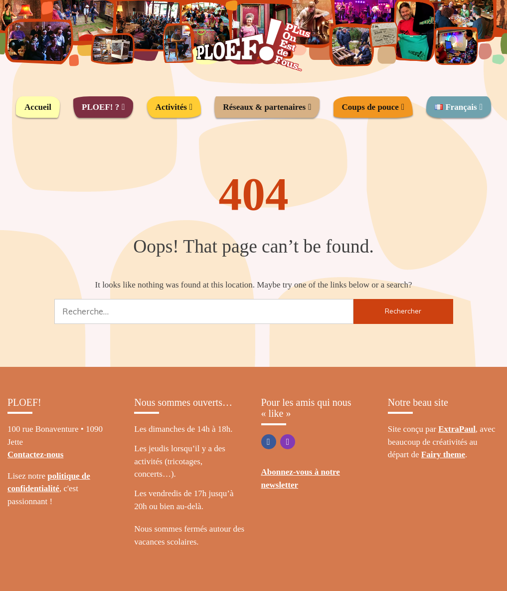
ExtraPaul (457, 429)
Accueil (37, 107)
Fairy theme (443, 454)
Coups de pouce (370, 107)
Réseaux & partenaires (264, 107)
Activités (171, 107)
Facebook (268, 441)
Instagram (287, 441)
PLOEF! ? (100, 107)
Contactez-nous (35, 454)
